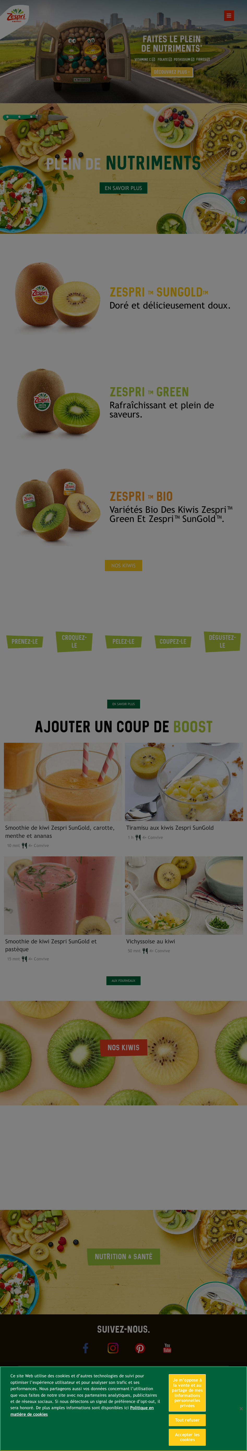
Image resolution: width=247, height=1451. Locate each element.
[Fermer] (241, 1408)
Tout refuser (187, 1420)
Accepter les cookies (187, 1437)
